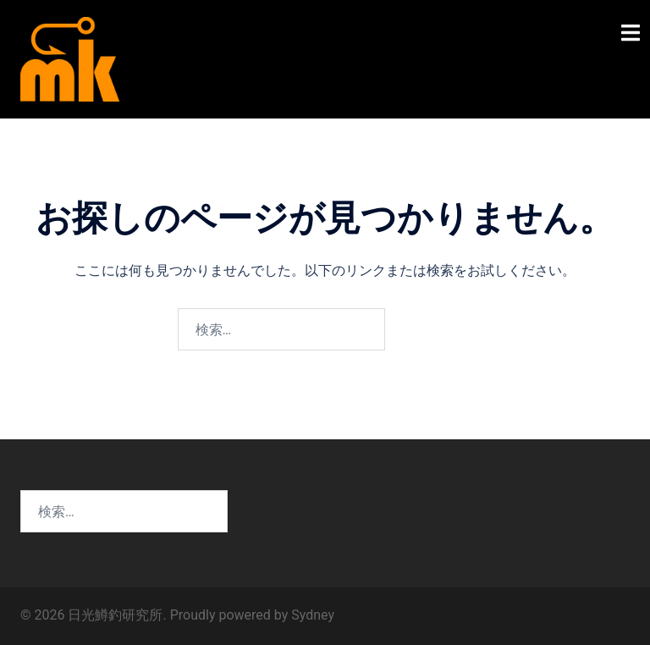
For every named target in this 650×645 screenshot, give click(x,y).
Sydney (312, 615)
